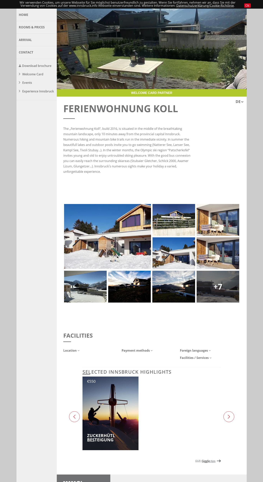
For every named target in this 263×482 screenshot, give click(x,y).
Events (27, 83)
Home (23, 15)
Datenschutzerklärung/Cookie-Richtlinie (205, 5)
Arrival (25, 40)
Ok (247, 5)
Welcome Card (32, 74)
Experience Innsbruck (38, 91)
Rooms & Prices (32, 27)
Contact (26, 52)
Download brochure (36, 66)
